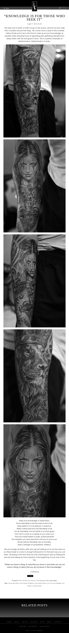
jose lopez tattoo (41, 583)
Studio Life (26, 580)
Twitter (22, 626)
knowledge (57, 583)
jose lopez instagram (27, 583)
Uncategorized (41, 580)
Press (20, 580)
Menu (7, 8)
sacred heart (36, 586)
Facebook (32, 626)
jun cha (49, 583)
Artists (25, 622)
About (17, 622)
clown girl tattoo (13, 583)
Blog (42, 622)
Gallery (34, 622)
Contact (58, 622)
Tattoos (33, 580)
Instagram (45, 626)
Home (9, 622)
